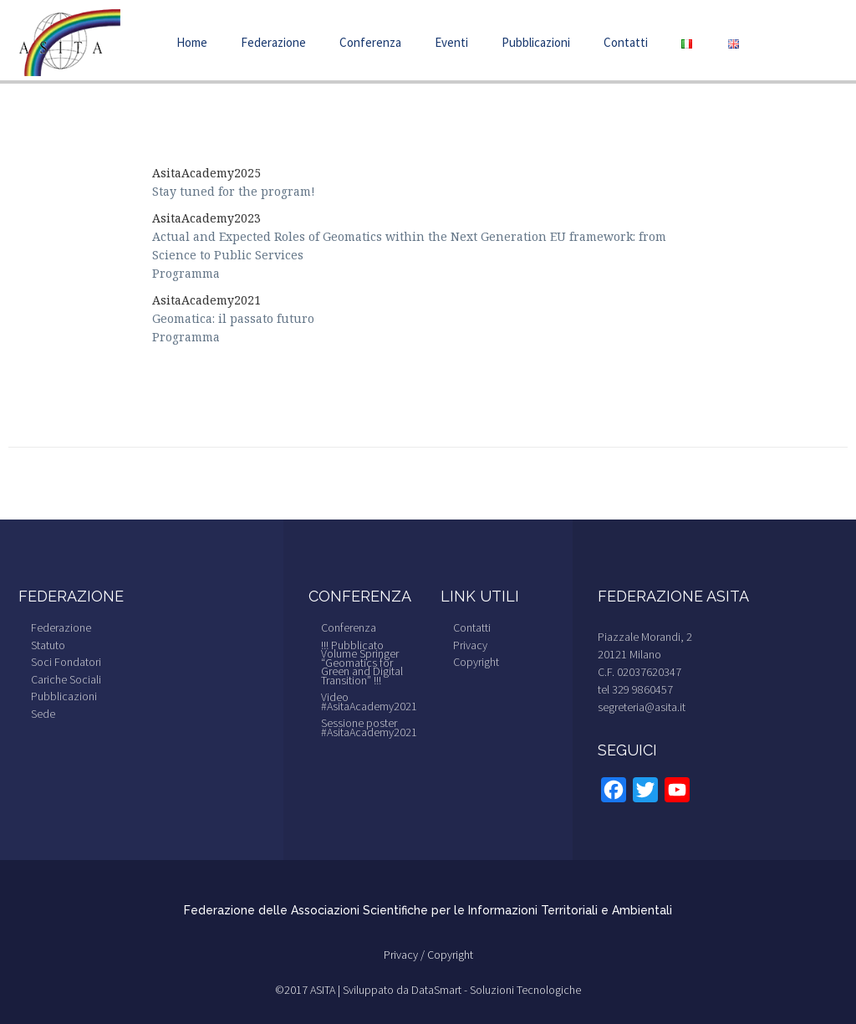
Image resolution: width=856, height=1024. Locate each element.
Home (191, 42)
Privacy (470, 645)
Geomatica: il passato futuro (235, 318)
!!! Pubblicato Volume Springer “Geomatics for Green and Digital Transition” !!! (362, 662)
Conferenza (370, 42)
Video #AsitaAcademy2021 (369, 701)
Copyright (476, 661)
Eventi (451, 42)
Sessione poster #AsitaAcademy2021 (369, 727)
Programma (186, 273)
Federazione (273, 42)
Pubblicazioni (536, 42)
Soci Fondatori (66, 661)
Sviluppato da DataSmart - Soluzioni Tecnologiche (462, 989)
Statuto (48, 645)
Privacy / (405, 954)
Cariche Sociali (66, 679)
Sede (43, 713)
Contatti (626, 42)
